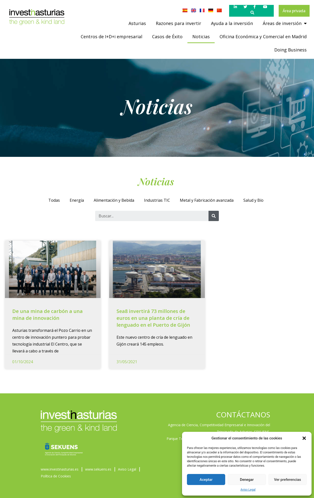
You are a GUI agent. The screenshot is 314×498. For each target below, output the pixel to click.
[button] (304, 438)
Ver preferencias (287, 479)
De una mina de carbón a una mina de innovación (47, 314)
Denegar (247, 479)
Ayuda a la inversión (232, 23)
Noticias (201, 36)
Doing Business (290, 50)
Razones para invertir (178, 23)
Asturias (137, 23)
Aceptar (206, 479)
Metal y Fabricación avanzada (207, 200)
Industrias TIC (157, 200)
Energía (77, 200)
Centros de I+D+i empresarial (111, 36)
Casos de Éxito (167, 36)
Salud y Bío (253, 200)
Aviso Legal (247, 489)
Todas (54, 200)
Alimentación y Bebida (114, 200)
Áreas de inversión (285, 23)
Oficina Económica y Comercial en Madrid (263, 36)
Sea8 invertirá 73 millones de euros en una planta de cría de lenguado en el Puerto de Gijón (153, 318)
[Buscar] (214, 216)
